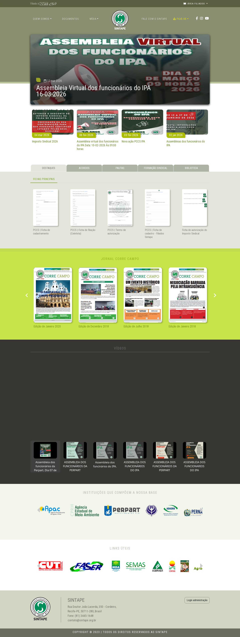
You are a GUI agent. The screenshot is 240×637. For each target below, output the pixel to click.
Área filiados (194, 3)
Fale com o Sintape (154, 19)
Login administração (197, 600)
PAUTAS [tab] (120, 168)
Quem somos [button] (41, 19)
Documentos (70, 19)
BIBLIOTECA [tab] (191, 168)
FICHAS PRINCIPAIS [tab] (44, 179)
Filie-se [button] (179, 18)
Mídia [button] (93, 19)
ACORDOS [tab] (84, 168)
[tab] (45, 456)
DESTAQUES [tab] (48, 168)
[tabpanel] (120, 179)
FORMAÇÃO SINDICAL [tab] (155, 168)
